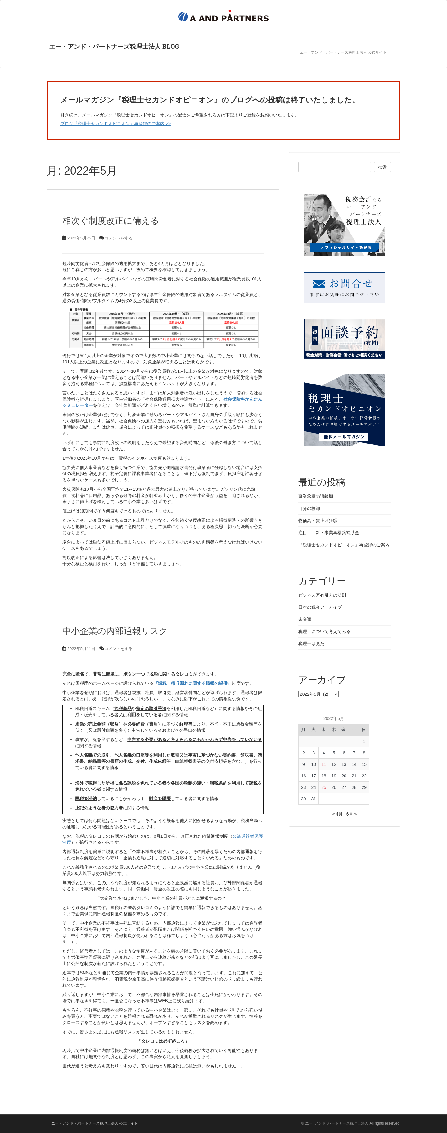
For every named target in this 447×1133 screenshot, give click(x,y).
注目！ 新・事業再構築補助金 (328, 532)
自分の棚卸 (309, 508)
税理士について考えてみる (324, 631)
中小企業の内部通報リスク (115, 631)
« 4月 (337, 814)
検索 (382, 167)
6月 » (351, 814)
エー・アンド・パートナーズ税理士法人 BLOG (112, 48)
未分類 (304, 619)
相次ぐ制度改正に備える (110, 220)
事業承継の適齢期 (315, 496)
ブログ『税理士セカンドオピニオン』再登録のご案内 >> (115, 123)
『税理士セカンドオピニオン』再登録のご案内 (344, 544)
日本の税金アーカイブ (320, 607)
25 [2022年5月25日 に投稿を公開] (323, 787)
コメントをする (118, 238)
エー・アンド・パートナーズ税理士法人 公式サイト (343, 52)
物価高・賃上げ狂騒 (317, 520)
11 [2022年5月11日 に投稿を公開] (323, 764)
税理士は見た (311, 643)
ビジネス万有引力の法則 (322, 595)
